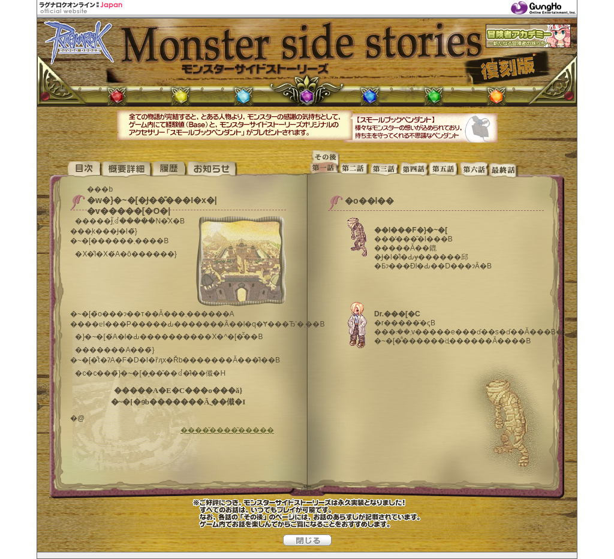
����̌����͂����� (227, 430)
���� (169, 170)
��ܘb (444, 170)
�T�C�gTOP (75, 170)
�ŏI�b (504, 170)
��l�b (414, 170)
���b (354, 170)
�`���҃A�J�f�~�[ (528, 36)
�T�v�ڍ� (126, 170)
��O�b (384, 170)
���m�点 (211, 170)
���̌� (324, 155)
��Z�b (474, 170)
